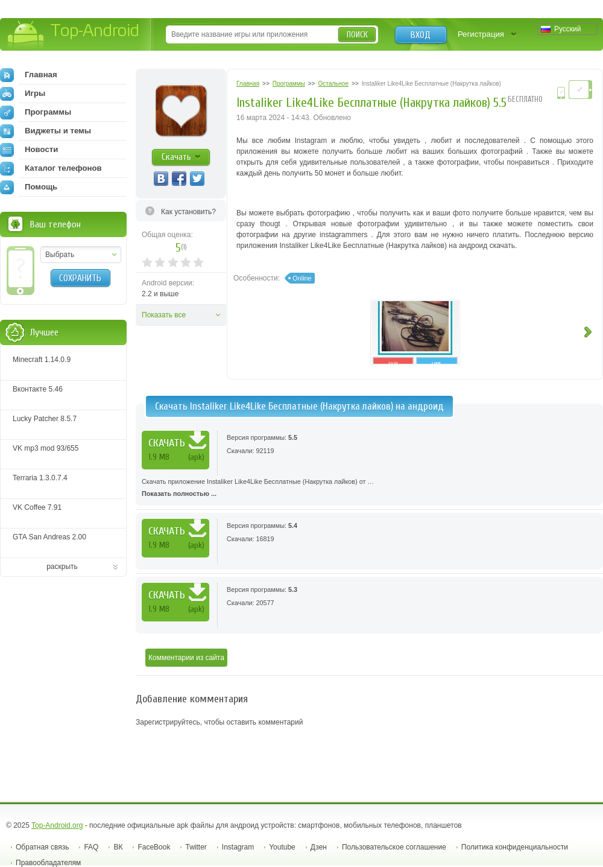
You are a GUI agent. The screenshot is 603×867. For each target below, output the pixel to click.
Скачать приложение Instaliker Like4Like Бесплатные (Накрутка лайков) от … (369, 489)
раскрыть (62, 566)
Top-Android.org (57, 825)
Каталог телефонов (51, 168)
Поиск (357, 35)
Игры (22, 93)
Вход (421, 35)
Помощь (28, 187)
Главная (28, 75)
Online (301, 278)
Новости (29, 150)
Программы (35, 112)
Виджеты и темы (45, 131)
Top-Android (74, 35)
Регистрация (481, 34)
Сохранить (80, 278)
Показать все (164, 315)
